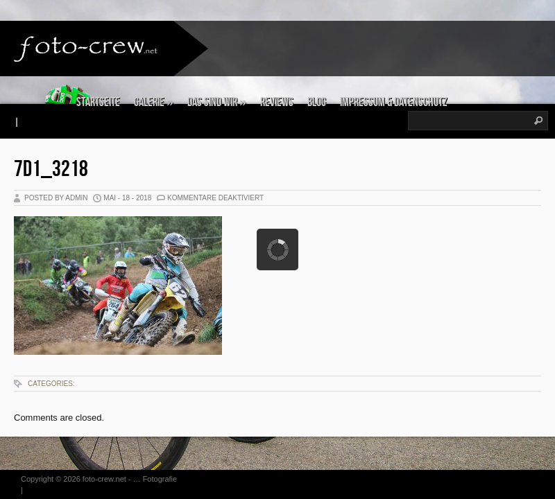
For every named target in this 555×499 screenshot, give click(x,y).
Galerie (153, 102)
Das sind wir (216, 102)
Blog (316, 102)
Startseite (98, 102)
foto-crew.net (104, 479)
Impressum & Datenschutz (393, 102)
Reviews (276, 102)
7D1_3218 (51, 169)
